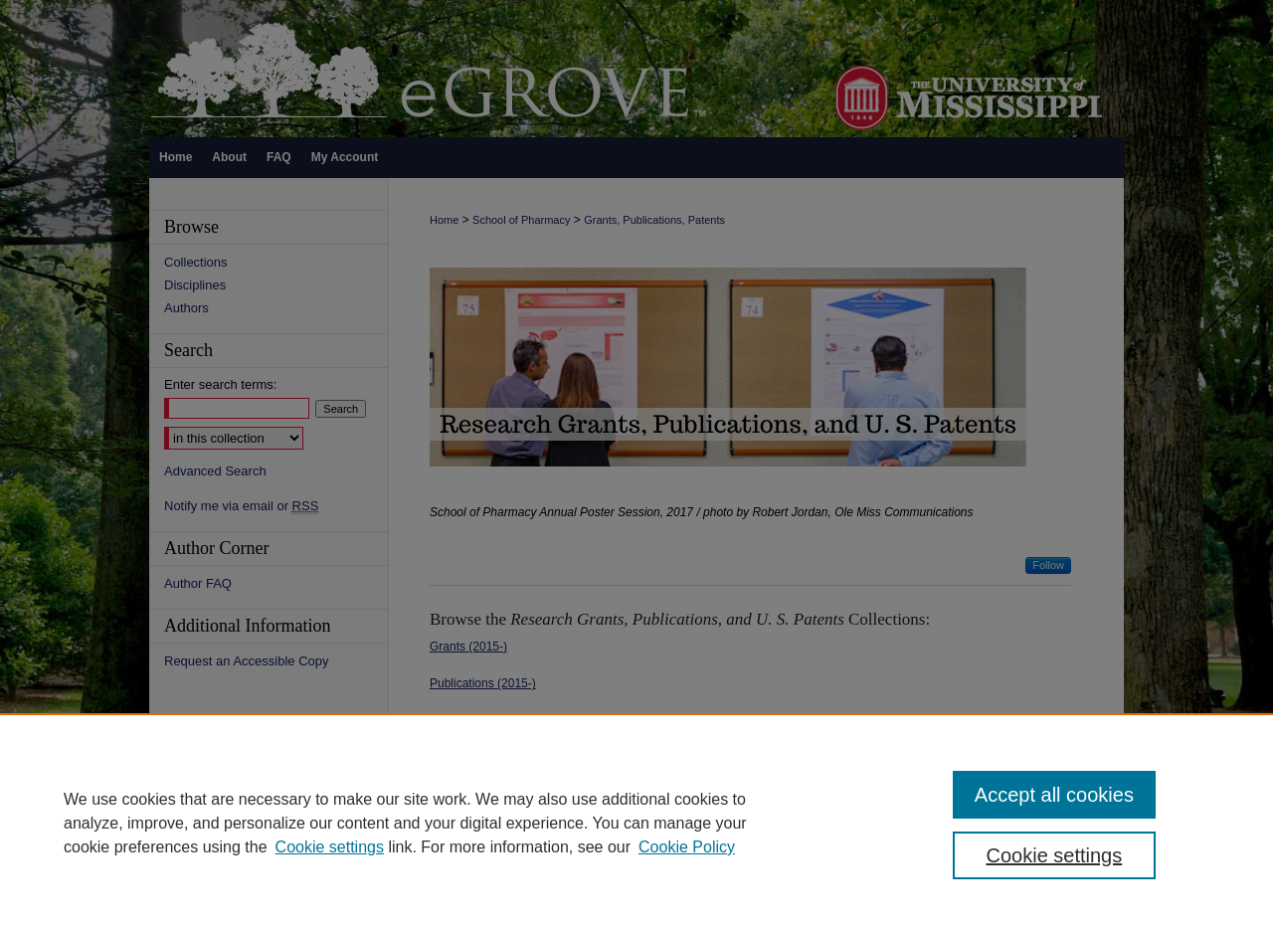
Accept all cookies (1054, 795)
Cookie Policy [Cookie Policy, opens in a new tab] (686, 847)
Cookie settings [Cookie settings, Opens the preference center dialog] (1055, 855)
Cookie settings (329, 847)
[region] (636, 822)
